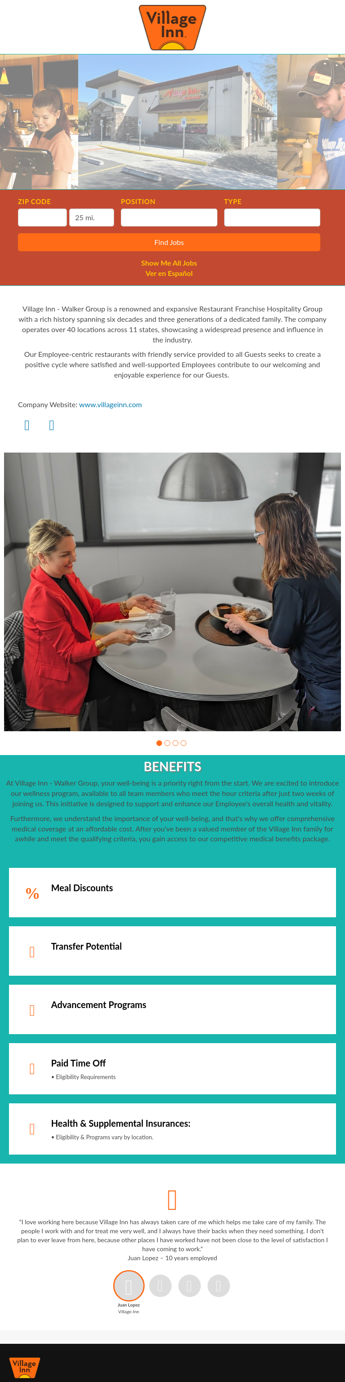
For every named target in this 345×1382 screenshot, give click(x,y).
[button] (159, 743)
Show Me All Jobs (169, 262)
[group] (172, 592)
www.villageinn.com (110, 404)
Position (138, 201)
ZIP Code (34, 201)
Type (233, 201)
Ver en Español (169, 273)
